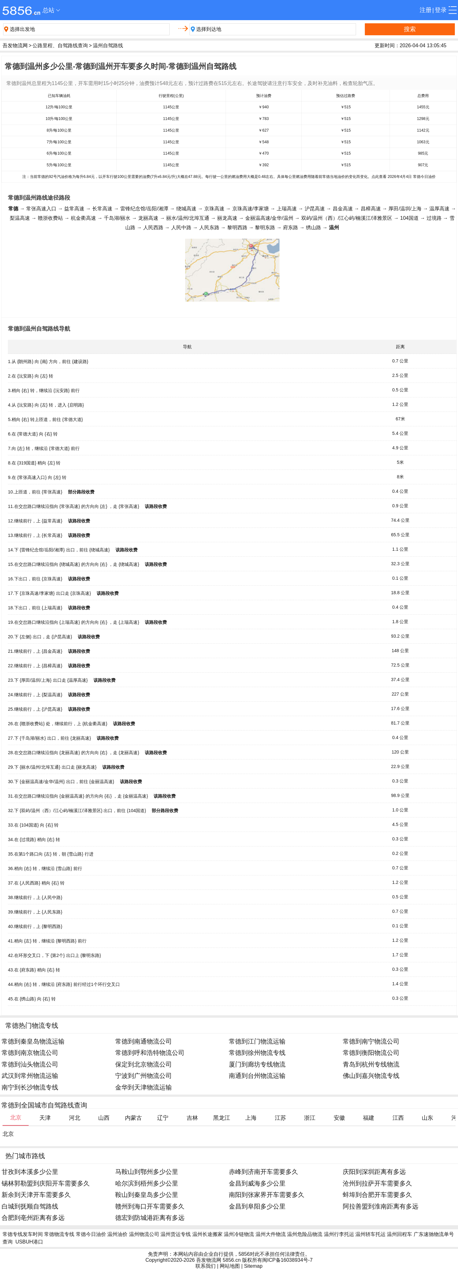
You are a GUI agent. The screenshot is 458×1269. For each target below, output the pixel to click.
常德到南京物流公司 (30, 1052)
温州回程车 (399, 1234)
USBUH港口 (29, 1241)
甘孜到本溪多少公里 (30, 1171)
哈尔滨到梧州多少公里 (146, 1183)
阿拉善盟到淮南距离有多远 (380, 1206)
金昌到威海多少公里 (257, 1183)
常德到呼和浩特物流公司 (149, 1052)
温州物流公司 (144, 1234)
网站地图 (230, 1266)
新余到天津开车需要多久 (36, 1194)
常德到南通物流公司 (143, 1041)
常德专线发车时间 (23, 1234)
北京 (8, 1134)
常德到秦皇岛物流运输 (33, 1041)
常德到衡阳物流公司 (371, 1052)
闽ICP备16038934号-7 (287, 1260)
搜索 (410, 29)
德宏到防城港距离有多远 (149, 1217)
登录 (441, 10)
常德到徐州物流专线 (257, 1052)
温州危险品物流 (304, 1234)
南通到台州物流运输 (257, 1075)
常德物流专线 (59, 1234)
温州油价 (117, 1234)
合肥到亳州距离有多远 (33, 1217)
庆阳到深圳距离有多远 (374, 1171)
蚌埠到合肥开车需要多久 (377, 1194)
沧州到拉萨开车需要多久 (377, 1183)
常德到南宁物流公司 (371, 1041)
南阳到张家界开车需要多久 (266, 1194)
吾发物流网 (15, 45)
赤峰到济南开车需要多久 (263, 1171)
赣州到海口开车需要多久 (149, 1206)
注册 (426, 10)
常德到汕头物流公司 (30, 1064)
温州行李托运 (339, 1234)
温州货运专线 (176, 1234)
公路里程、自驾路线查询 (60, 45)
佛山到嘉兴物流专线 (371, 1075)
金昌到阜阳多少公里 (257, 1206)
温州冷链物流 (239, 1234)
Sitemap (253, 1266)
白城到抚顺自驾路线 (30, 1206)
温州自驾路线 (108, 45)
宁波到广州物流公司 (143, 1075)
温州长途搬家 (207, 1234)
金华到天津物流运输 (143, 1087)
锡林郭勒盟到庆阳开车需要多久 (46, 1183)
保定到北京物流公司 (143, 1064)
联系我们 (205, 1266)
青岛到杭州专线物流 (371, 1064)
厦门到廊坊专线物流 (257, 1064)
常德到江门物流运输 (257, 1041)
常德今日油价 (91, 1234)
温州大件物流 (271, 1234)
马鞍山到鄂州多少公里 (146, 1171)
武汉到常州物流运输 (30, 1075)
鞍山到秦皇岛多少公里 (146, 1194)
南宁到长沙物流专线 (30, 1087)
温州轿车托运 (370, 1234)
